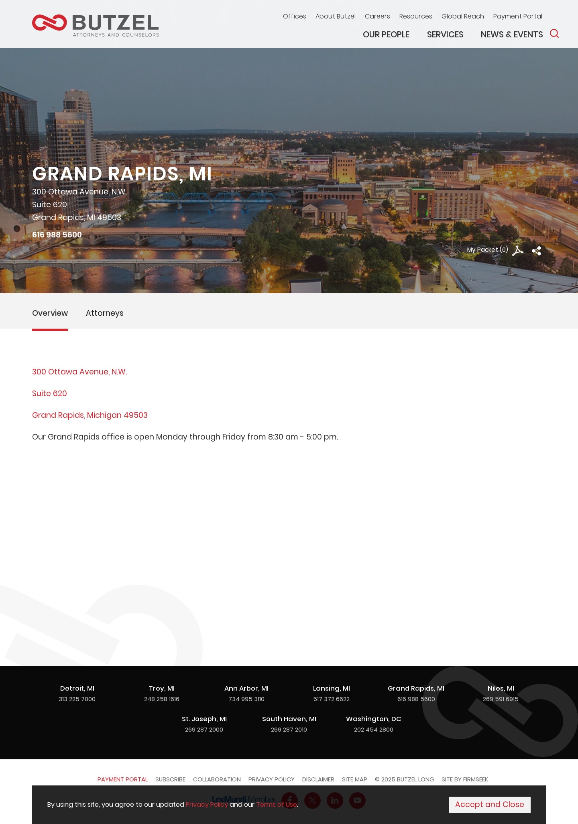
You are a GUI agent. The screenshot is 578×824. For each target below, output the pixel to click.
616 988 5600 (57, 234)
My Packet (482, 249)
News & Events (512, 34)
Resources (415, 16)
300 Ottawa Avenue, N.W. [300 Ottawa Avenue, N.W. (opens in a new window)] (79, 371)
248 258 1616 (161, 699)
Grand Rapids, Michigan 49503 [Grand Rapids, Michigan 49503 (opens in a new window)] (90, 415)
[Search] (554, 33)
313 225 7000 (77, 699)
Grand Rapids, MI (416, 688)
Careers (377, 16)
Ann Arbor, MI (246, 688)
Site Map (354, 779)
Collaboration (217, 779)
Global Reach (463, 16)
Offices (294, 16)
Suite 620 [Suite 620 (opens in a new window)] (49, 393)
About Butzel (335, 16)
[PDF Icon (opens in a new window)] (517, 250)
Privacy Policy (271, 779)
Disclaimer (318, 779)
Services (445, 34)
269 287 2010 (289, 729)
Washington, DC (373, 719)
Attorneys (105, 313)
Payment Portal (517, 16)
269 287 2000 (204, 729)
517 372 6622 (331, 699)
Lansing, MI (331, 688)
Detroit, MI (77, 688)
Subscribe (170, 779)
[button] (536, 250)
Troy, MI (162, 688)
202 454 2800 (373, 729)
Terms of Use (276, 804)
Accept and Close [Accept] (489, 804)
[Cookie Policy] (289, 804)
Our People (386, 34)
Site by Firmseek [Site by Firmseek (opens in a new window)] (465, 779)
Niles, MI (501, 688)
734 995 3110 (246, 699)
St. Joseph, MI (204, 719)
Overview (50, 313)
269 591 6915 (501, 699)
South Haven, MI (289, 719)
